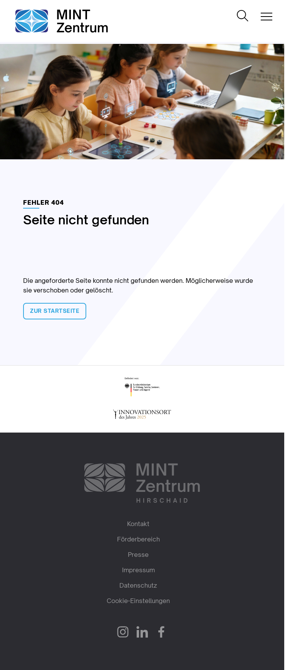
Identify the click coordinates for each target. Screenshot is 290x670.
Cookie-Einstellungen (138, 601)
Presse (138, 554)
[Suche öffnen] (243, 16)
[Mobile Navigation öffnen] (266, 16)
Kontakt (138, 524)
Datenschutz (138, 585)
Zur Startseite (54, 310)
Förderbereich (138, 539)
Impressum (138, 570)
